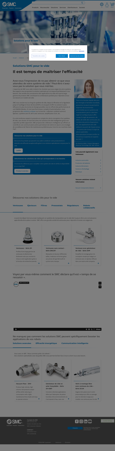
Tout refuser (62, 56)
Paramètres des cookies (39, 56)
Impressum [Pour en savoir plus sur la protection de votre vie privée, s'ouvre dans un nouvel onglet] (81, 51)
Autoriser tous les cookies (77, 56)
